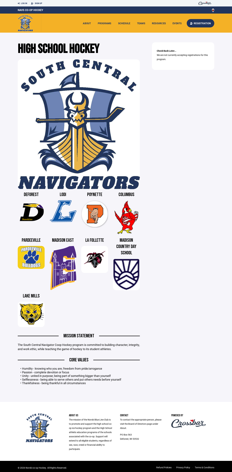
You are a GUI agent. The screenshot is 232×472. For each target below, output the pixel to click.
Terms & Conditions (204, 467)
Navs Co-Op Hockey (30, 10)
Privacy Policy (183, 467)
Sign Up (36, 3)
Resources (159, 23)
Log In (22, 3)
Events (177, 23)
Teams (141, 23)
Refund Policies (164, 467)
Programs (104, 23)
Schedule (124, 23)
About (87, 23)
